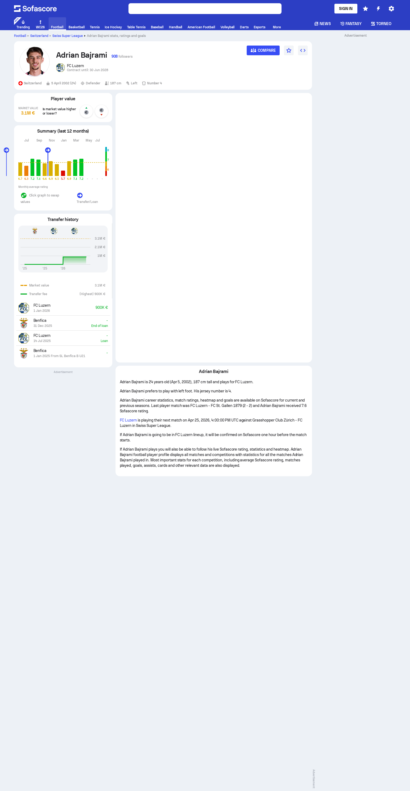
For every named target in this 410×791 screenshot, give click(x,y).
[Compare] (263, 52)
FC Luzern (128, 420)
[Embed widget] (303, 50)
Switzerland (39, 36)
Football (20, 36)
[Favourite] (289, 50)
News (322, 24)
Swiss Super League (67, 36)
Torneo (381, 24)
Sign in (346, 8)
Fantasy (351, 24)
